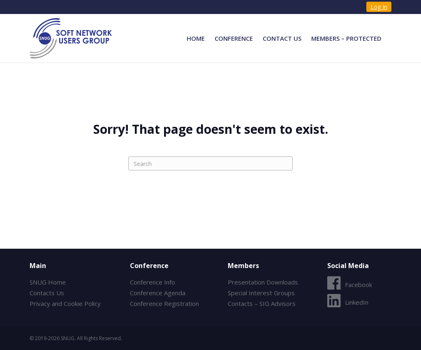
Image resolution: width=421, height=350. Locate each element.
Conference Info (152, 282)
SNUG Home (48, 282)
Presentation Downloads (263, 282)
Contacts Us (47, 293)
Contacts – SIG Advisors (262, 303)
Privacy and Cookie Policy (65, 303)
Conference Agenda (157, 293)
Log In (378, 7)
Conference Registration (164, 303)
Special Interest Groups (261, 293)
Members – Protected (346, 38)
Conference (234, 38)
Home (196, 38)
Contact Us (282, 38)
